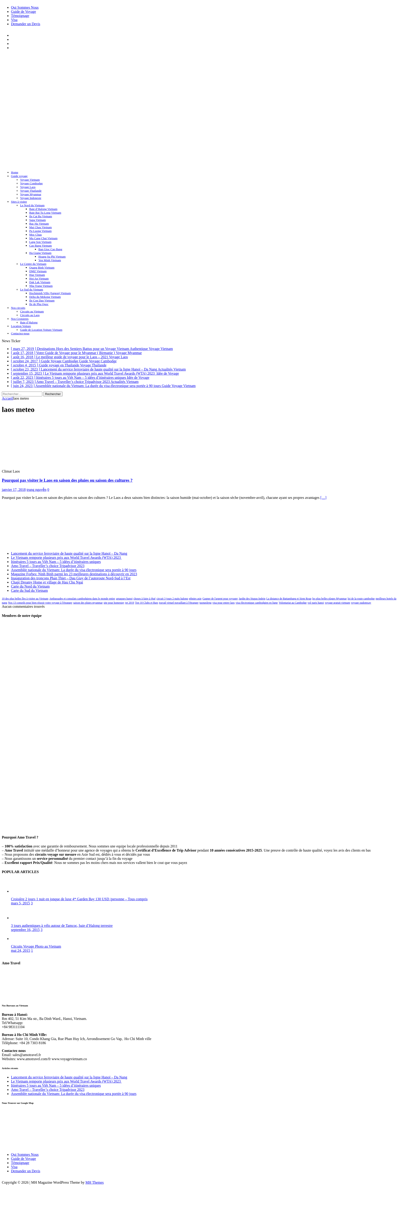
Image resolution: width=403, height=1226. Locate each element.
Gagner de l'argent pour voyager (220, 598)
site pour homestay (113, 602)
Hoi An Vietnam (39, 278)
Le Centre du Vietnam (33, 264)
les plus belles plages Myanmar (329, 598)
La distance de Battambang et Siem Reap (288, 598)
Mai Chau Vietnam (40, 227)
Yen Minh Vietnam (49, 260)
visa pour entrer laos (223, 602)
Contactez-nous (20, 333)
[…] (323, 498)
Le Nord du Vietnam (32, 205)
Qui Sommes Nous (25, 7)
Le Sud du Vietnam (31, 289)
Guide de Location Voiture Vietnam (41, 329)
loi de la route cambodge (361, 598)
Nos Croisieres (20, 318)
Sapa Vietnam (37, 220)
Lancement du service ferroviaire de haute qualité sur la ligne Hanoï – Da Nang (69, 553)
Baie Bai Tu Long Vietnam (45, 212)
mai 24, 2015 (20, 950)
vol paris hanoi (316, 602)
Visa (14, 20)
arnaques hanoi (124, 598)
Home (14, 172)
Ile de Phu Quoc (38, 304)
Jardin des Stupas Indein (252, 598)
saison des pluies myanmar (88, 602)
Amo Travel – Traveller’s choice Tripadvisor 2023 (47, 566)
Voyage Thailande (31, 190)
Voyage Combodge (31, 183)
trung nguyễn (36, 490)
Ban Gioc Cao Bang (50, 249)
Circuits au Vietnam (32, 311)
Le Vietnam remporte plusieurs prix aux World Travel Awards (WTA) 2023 (66, 557)
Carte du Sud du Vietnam (29, 590)
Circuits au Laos (30, 315)
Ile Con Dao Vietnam (42, 300)
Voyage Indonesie (30, 198)
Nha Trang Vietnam (41, 286)
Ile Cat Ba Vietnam (40, 216)
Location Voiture (21, 326)
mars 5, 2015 (20, 903)
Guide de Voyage (23, 11)
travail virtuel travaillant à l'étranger (179, 602)
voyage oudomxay (361, 602)
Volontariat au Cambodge (293, 602)
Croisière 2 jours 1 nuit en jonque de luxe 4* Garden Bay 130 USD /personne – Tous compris (79, 899)
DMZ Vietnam (38, 271)
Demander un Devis (25, 24)
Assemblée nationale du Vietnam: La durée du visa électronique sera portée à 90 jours (73, 570)
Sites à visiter (19, 201)
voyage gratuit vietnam (337, 602)
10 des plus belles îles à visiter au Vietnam (25, 598)
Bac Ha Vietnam (39, 223)
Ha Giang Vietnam (40, 253)
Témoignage (20, 16)
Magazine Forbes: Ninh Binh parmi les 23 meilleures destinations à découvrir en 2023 (74, 574)
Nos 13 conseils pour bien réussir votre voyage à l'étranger (40, 602)
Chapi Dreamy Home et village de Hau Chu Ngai (47, 582)
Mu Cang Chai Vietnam (43, 238)
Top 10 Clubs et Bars (146, 602)
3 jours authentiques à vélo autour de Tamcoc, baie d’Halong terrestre (62, 926)
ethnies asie (195, 598)
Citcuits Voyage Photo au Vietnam (36, 946)
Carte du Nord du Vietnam (30, 586)
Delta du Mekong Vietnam (45, 296)
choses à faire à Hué (144, 598)
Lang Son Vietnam (40, 242)
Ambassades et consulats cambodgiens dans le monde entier (82, 598)
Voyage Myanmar (30, 194)
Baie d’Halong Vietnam (43, 209)
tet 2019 (129, 602)
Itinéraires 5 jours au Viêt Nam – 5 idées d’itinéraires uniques (56, 562)
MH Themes (94, 1182)
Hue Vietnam (37, 275)
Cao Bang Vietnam (40, 245)
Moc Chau (35, 234)
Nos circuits (18, 307)
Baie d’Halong (28, 322)
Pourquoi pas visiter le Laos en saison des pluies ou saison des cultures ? (67, 480)
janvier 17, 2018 (14, 490)
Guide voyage (19, 176)
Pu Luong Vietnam (40, 231)
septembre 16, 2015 (25, 930)
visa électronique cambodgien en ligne (257, 602)
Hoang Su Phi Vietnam (52, 256)
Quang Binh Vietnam (41, 267)
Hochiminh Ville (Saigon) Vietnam (50, 293)
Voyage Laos (27, 187)
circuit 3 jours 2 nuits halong (172, 598)
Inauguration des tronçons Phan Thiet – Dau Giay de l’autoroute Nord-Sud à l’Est (70, 578)
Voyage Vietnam (30, 179)
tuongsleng (205, 602)
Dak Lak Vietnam (39, 282)
